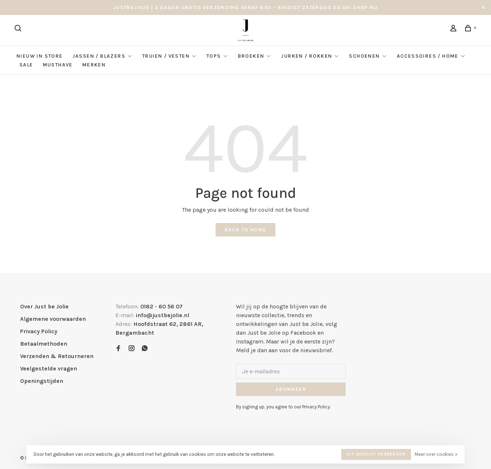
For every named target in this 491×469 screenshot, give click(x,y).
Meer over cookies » (436, 454)
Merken (94, 65)
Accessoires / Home (428, 56)
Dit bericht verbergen (376, 454)
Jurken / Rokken (306, 56)
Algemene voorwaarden (53, 318)
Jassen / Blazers (98, 56)
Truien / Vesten (166, 56)
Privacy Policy (38, 331)
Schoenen (364, 56)
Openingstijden (41, 380)
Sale (26, 65)
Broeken (251, 56)
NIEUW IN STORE (39, 56)
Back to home (246, 230)
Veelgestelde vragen (48, 368)
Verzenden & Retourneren (57, 356)
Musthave (58, 65)
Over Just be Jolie (44, 306)
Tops (213, 56)
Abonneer (290, 389)
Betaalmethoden (43, 343)
